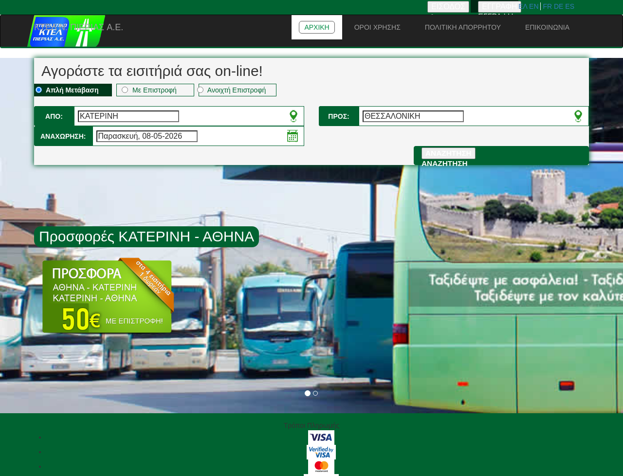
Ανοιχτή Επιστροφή (232, 90)
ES (569, 6)
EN (534, 6)
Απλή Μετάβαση (67, 90)
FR (548, 6)
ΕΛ (523, 6)
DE (559, 6)
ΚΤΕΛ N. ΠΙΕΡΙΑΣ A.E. (78, 27)
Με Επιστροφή (149, 90)
